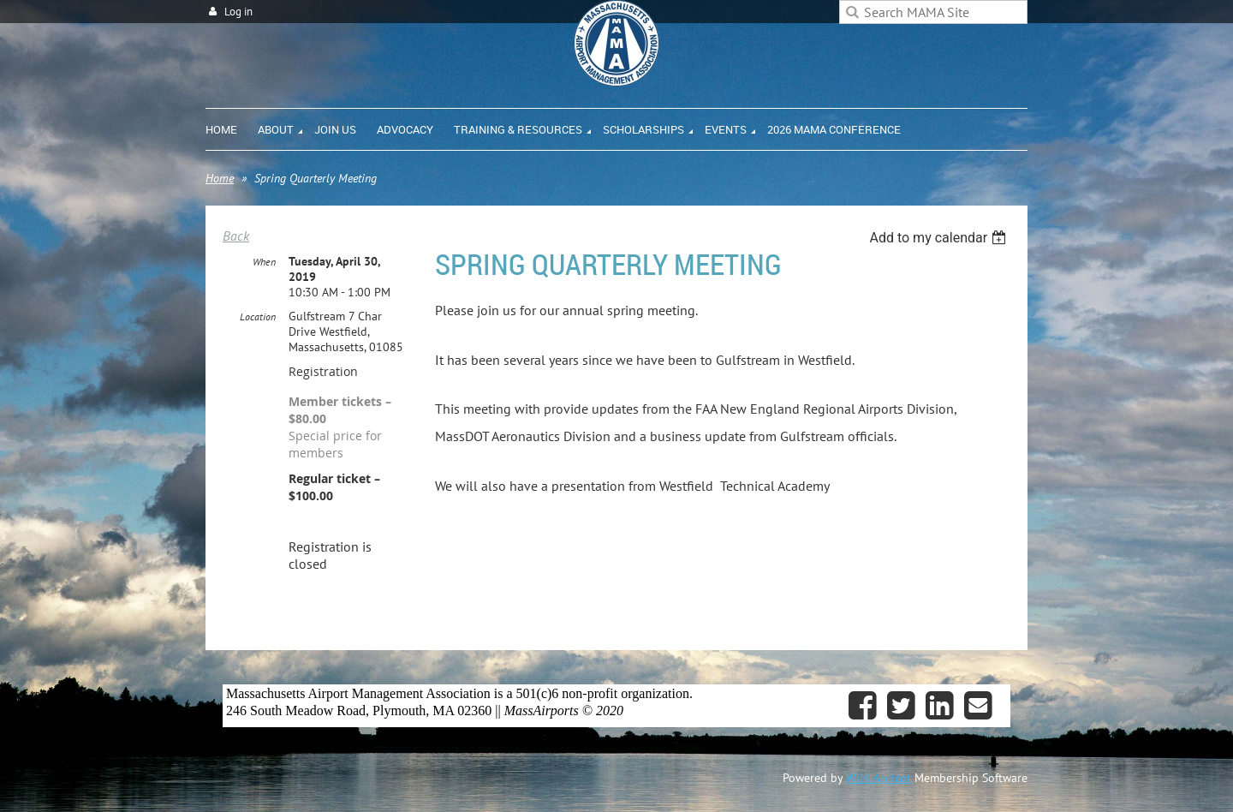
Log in (238, 11)
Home (220, 178)
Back (236, 235)
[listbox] (939, 237)
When (264, 261)
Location (258, 316)
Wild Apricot (878, 777)
